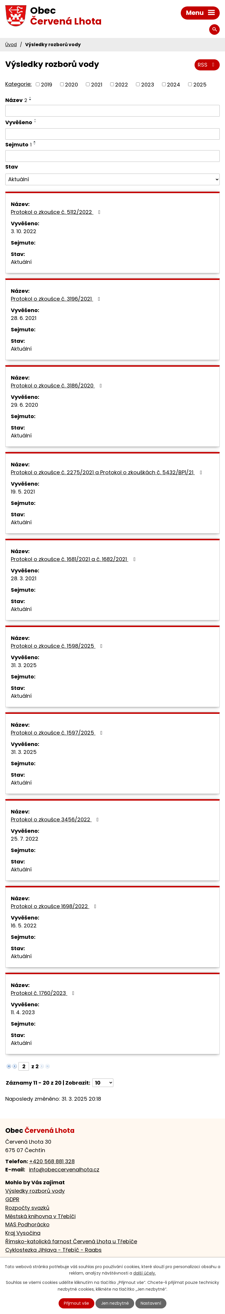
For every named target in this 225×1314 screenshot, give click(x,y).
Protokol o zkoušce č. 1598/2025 (58, 646)
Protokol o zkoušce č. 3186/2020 (57, 385)
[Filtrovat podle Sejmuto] (112, 156)
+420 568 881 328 (52, 1161)
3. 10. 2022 (23, 231)
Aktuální (21, 262)
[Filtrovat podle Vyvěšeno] (112, 134)
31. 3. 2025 (24, 665)
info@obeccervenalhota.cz (64, 1169)
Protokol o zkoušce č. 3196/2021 (57, 298)
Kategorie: (18, 84)
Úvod (11, 44)
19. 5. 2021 (23, 491)
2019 (46, 84)
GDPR (12, 1199)
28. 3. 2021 (23, 578)
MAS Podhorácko (27, 1224)
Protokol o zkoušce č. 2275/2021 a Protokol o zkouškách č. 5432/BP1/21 (107, 472)
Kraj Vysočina (22, 1233)
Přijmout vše (76, 1303)
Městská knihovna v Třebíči (40, 1216)
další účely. (144, 1273)
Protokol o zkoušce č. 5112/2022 (57, 212)
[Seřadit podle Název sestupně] (30, 99)
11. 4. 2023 (23, 1012)
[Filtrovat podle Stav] (112, 179)
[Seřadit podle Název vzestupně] (30, 97)
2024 (173, 84)
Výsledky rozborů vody (35, 1190)
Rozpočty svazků (27, 1207)
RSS (207, 64)
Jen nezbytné (115, 1303)
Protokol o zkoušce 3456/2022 (56, 819)
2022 (121, 84)
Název (16, 100)
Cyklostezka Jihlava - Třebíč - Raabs (53, 1250)
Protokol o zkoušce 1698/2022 (55, 906)
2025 (200, 84)
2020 (71, 84)
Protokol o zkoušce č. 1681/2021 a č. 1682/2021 (74, 559)
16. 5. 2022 (24, 925)
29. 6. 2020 (24, 404)
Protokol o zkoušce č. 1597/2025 (58, 732)
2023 (147, 84)
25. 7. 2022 (24, 838)
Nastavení (151, 1303)
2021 (96, 84)
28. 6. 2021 (23, 318)
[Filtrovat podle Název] (112, 111)
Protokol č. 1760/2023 (44, 993)
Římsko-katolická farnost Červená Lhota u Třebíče (71, 1241)
